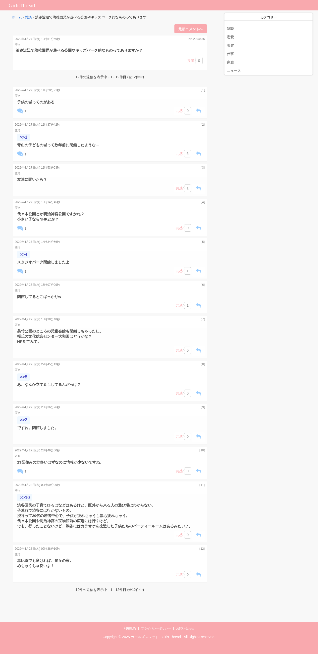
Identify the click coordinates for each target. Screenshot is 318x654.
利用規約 (130, 628)
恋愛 (230, 37)
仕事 (230, 54)
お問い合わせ (185, 628)
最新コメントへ (190, 29)
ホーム (16, 17)
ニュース (234, 71)
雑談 (28, 17)
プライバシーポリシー (156, 628)
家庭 (230, 62)
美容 (230, 45)
